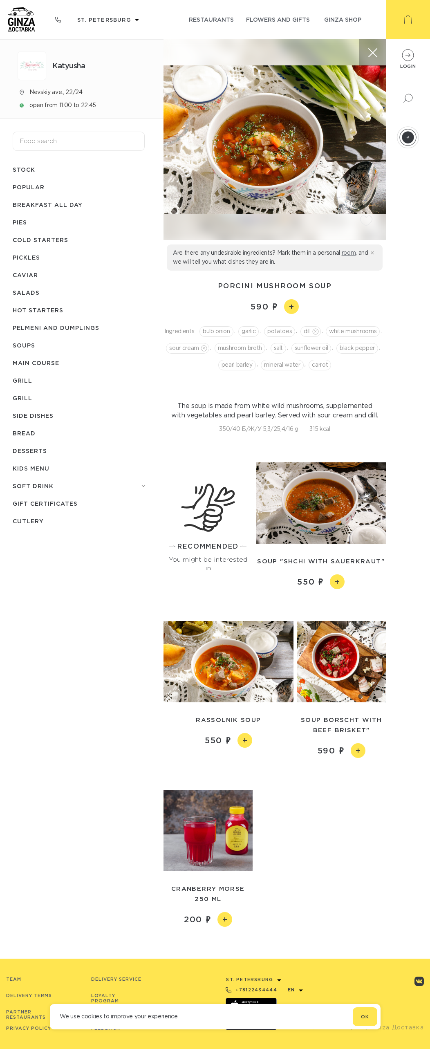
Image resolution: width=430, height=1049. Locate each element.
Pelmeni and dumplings (56, 328)
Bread (24, 433)
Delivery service (116, 979)
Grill (22, 380)
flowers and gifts (278, 19)
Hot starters (38, 310)
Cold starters (40, 240)
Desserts (30, 451)
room (349, 252)
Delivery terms (29, 995)
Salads (26, 292)
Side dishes (33, 415)
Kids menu (31, 468)
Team (13, 979)
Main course (36, 363)
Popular (29, 187)
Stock (24, 169)
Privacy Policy (28, 1028)
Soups (24, 345)
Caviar (25, 275)
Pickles (26, 257)
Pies (20, 222)
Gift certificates (45, 503)
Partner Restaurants (26, 1014)
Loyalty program (105, 998)
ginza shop (342, 19)
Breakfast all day (48, 205)
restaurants (211, 19)
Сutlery (28, 521)
